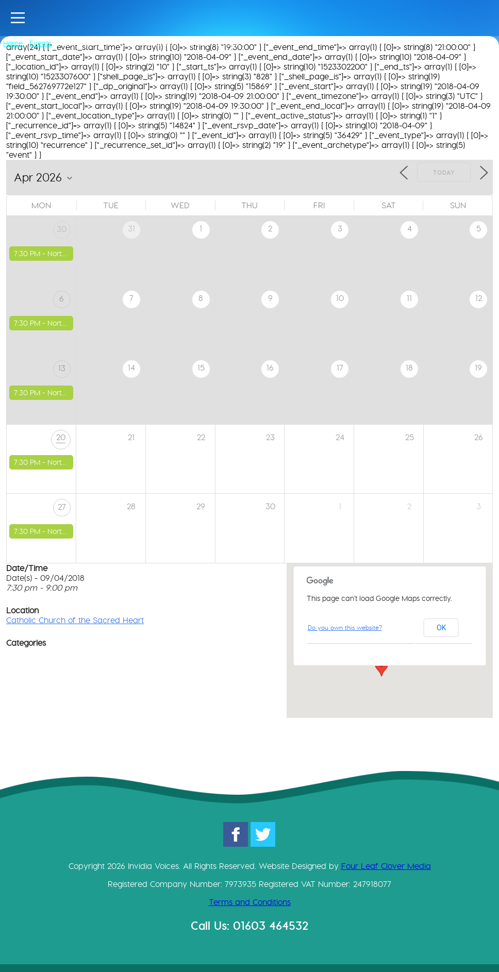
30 (61, 229)
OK (441, 628)
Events (40, 43)
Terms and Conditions (250, 902)
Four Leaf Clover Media (386, 866)
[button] (381, 667)
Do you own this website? (345, 627)
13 (61, 368)
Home (13, 43)
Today (444, 172)
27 (62, 507)
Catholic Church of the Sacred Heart (75, 620)
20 (60, 437)
